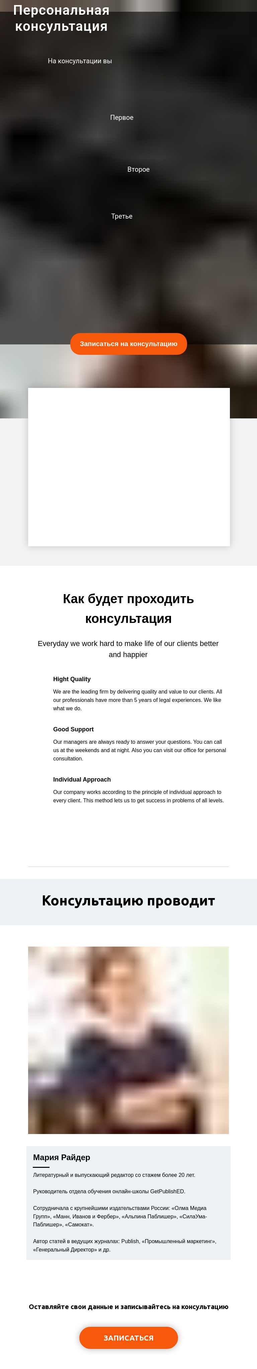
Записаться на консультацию (129, 343)
